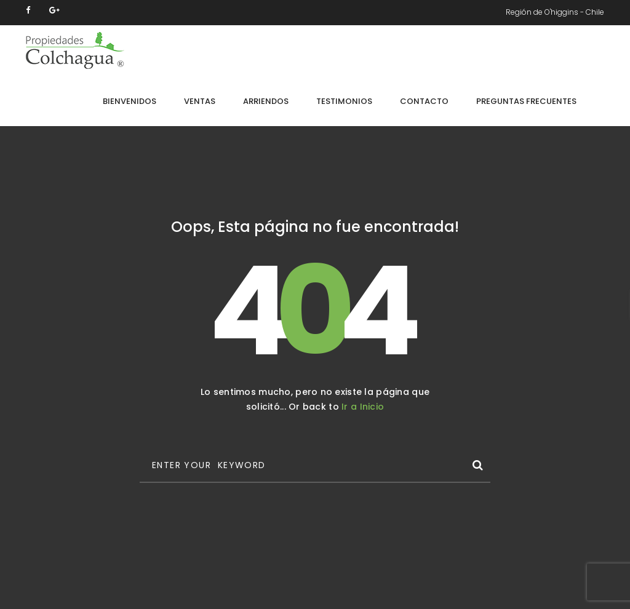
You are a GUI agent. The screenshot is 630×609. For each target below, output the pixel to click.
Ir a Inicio (362, 406)
